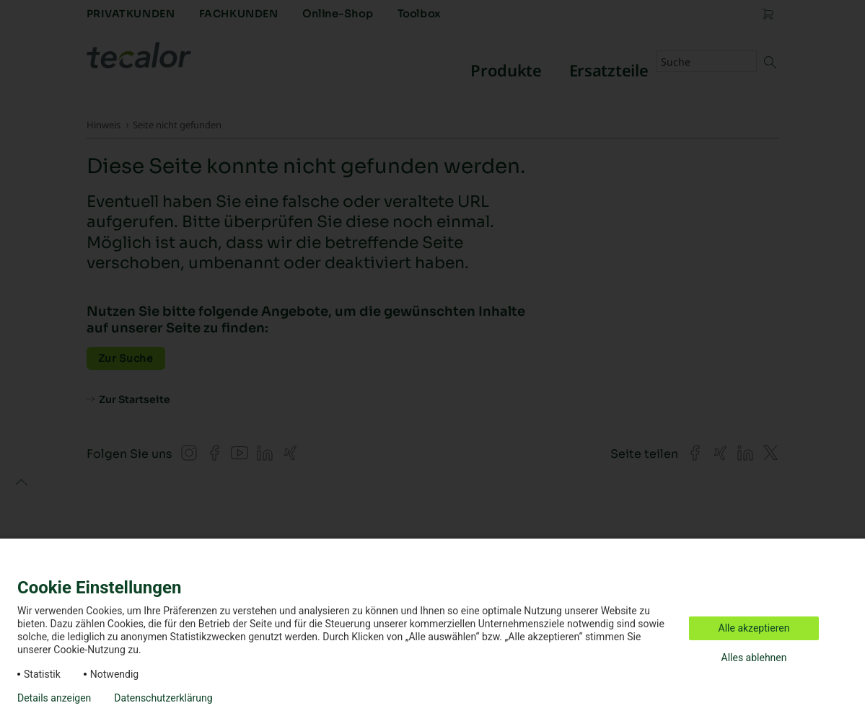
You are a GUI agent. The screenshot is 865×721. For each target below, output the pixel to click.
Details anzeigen (54, 698)
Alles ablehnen (754, 657)
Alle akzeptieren (754, 628)
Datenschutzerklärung (163, 698)
